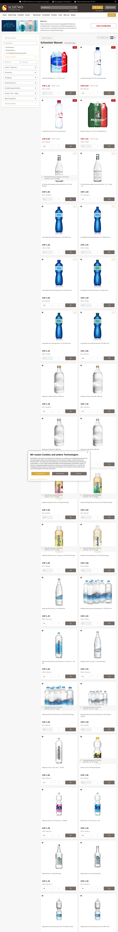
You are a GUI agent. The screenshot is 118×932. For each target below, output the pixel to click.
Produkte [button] (21, 15)
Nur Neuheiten (10, 50)
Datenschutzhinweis (42, 479)
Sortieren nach (103, 37)
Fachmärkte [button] (46, 15)
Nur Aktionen (10, 47)
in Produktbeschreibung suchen (16, 53)
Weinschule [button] (37, 15)
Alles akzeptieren (40, 473)
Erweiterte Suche (73, 10)
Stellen (73, 15)
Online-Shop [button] (12, 15)
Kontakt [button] (54, 15)
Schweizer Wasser (48, 38)
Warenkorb (110, 7)
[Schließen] (87, 452)
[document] (59, 463)
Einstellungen (60, 473)
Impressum (33, 479)
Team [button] (60, 15)
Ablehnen (78, 473)
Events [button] (28, 15)
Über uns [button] (66, 15)
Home (5, 15)
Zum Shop (112, 15)
